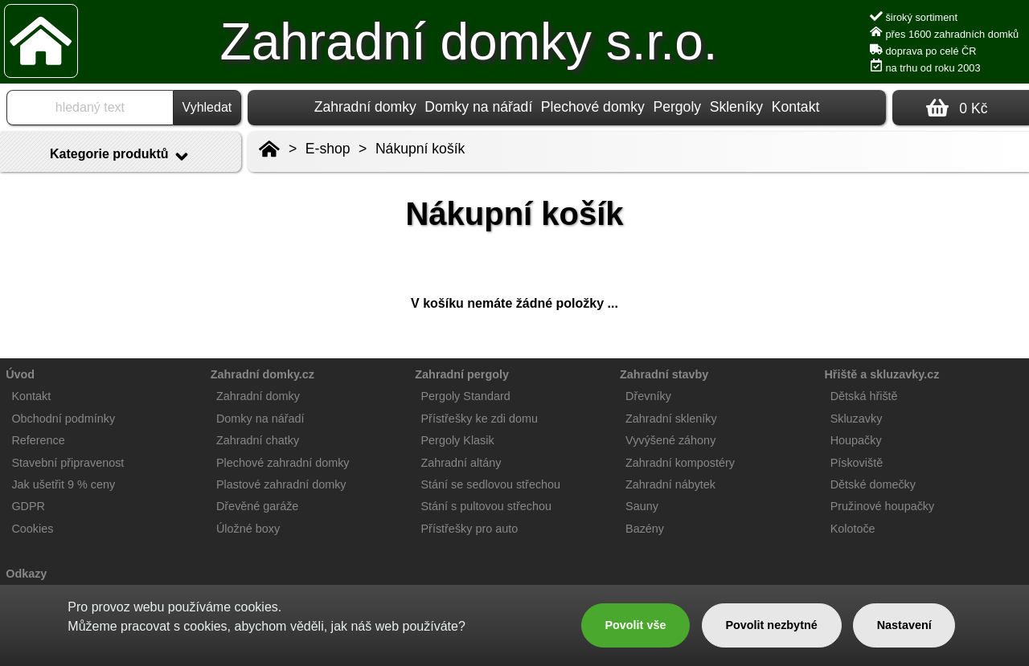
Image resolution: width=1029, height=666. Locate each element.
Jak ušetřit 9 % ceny (63, 484)
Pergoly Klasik (457, 440)
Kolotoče (852, 528)
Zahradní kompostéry (680, 462)
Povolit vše (635, 625)
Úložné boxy (248, 528)
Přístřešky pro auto (470, 528)
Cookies (32, 528)
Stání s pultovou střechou (486, 506)
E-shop (328, 149)
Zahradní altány (461, 462)
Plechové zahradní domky (283, 462)
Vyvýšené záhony (670, 440)
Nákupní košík (420, 149)
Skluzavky (856, 418)
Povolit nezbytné (771, 625)
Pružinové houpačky (882, 506)
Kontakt (796, 107)
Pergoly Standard (465, 396)
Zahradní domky (365, 107)
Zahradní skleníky (671, 418)
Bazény (644, 528)
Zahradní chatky (257, 440)
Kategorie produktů (120, 156)
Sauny (641, 506)
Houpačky (856, 440)
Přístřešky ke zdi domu (480, 418)
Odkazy (26, 573)
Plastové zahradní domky (281, 484)
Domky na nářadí (478, 107)
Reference (37, 440)
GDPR (28, 506)
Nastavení (904, 625)
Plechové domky (593, 107)
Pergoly (677, 107)
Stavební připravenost (67, 462)
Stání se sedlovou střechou (491, 484)
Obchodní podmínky (63, 418)
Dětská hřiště (864, 396)
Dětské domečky (873, 484)
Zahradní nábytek (670, 484)
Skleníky (737, 107)
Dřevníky (648, 396)
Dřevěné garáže (257, 506)
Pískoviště (856, 462)
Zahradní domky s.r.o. (469, 42)
